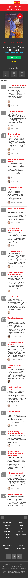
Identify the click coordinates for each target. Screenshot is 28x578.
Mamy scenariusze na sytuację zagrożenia (15, 135)
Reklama (21, 545)
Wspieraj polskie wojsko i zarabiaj (15, 160)
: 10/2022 (14, 9)
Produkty (7, 538)
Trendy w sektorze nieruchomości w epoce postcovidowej (15, 453)
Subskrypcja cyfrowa (17, 43)
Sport (21, 526)
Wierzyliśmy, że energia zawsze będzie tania (15, 319)
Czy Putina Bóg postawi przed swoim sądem (15, 273)
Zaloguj (14, 62)
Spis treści (6, 41)
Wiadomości (7, 523)
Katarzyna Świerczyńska (16, 222)
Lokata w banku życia (14, 494)
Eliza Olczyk (13, 101)
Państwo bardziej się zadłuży (14, 366)
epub (14, 75)
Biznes (21, 523)
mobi (22, 75)
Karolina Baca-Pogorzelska (16, 359)
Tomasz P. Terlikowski (15, 445)
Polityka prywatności (21, 548)
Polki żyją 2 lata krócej (15, 473)
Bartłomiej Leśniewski (15, 381)
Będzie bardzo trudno (14, 297)
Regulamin (7, 548)
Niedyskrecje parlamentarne (16, 85)
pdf (6, 75)
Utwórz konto (14, 57)
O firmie (7, 543)
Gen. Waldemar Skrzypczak (16, 405)
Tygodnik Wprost (14, 6)
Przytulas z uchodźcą (14, 251)
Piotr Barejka (13, 245)
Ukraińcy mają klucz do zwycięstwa (14, 388)
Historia (21, 532)
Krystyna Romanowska (16, 336)
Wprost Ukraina (21, 535)
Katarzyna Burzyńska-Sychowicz (17, 266)
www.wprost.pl (13, 574)
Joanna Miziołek (14, 105)
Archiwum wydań (15, 41)
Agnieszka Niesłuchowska (16, 202)
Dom (21, 529)
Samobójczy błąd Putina (15, 111)
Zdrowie (7, 526)
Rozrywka (7, 532)
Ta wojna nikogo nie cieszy (16, 209)
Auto (7, 529)
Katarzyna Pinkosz (15, 488)
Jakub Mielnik (14, 425)
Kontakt (21, 543)
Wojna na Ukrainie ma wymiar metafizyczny (15, 432)
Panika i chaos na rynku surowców (15, 343)
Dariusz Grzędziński (15, 177)
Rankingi (7, 535)
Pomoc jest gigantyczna (15, 187)
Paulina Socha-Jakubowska (17, 291)
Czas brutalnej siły (13, 411)
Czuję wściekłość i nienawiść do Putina (14, 229)
